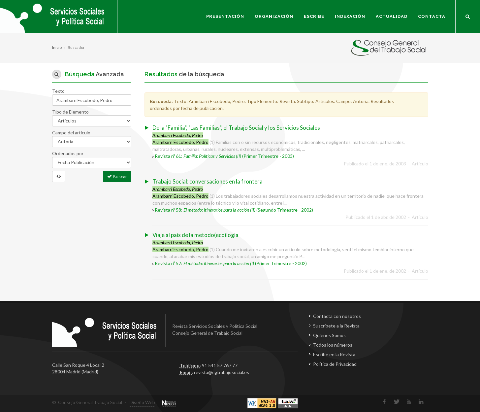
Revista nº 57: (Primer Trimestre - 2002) (231, 263)
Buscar (117, 176)
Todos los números (332, 345)
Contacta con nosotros (337, 316)
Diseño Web (142, 402)
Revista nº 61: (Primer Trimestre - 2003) (224, 156)
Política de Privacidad (335, 364)
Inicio (57, 47)
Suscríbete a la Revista (336, 325)
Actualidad (391, 16)
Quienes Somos (329, 335)
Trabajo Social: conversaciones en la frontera (207, 181)
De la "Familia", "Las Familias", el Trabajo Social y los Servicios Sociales (236, 127)
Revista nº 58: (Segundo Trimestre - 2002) (234, 210)
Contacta (431, 16)
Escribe (314, 16)
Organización (274, 16)
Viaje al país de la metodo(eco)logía (195, 234)
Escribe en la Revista (334, 354)
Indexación (350, 16)
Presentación (225, 16)
